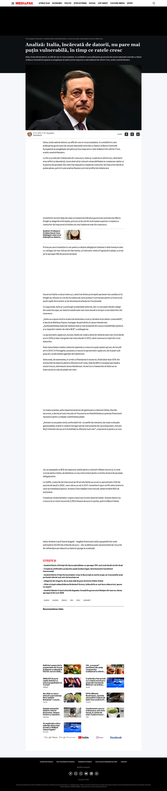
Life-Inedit (103, 3)
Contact (124, 762)
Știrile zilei (44, 3)
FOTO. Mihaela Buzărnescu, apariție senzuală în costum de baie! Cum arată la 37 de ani (95, 697)
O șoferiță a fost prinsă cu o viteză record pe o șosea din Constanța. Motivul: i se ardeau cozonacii (96, 682)
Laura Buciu (37, 135)
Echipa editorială (46, 762)
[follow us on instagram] (100, 737)
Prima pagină (30, 39)
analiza (46, 600)
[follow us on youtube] (83, 737)
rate (71, 600)
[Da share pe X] (132, 134)
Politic (67, 3)
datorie (64, 600)
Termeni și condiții (85, 762)
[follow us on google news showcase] (67, 737)
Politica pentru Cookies (65, 762)
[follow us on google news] (51, 737)
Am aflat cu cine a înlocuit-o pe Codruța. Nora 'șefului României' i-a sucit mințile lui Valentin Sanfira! (52, 697)
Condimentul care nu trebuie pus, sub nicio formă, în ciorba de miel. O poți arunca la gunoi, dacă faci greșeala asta (95, 712)
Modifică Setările (83, 767)
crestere (55, 600)
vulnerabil (86, 600)
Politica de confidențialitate (106, 762)
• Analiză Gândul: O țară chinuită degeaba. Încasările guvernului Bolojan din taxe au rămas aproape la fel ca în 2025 (82, 591)
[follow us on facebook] (116, 737)
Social (92, 3)
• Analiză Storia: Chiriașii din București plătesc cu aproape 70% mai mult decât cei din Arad (83, 565)
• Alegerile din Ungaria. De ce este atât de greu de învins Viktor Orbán (73, 581)
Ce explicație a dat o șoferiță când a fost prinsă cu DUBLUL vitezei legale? (51, 726)
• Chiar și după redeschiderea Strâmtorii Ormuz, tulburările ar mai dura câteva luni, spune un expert (82, 585)
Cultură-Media (117, 3)
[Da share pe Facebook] (126, 134)
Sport (130, 3)
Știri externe (80, 3)
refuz (78, 600)
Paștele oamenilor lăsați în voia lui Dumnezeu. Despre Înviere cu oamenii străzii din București (52, 712)
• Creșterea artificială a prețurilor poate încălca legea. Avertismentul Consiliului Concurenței (78, 570)
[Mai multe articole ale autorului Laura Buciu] (29, 134)
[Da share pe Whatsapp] (138, 134)
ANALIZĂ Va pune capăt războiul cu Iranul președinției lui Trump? (52, 682)
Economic (57, 3)
